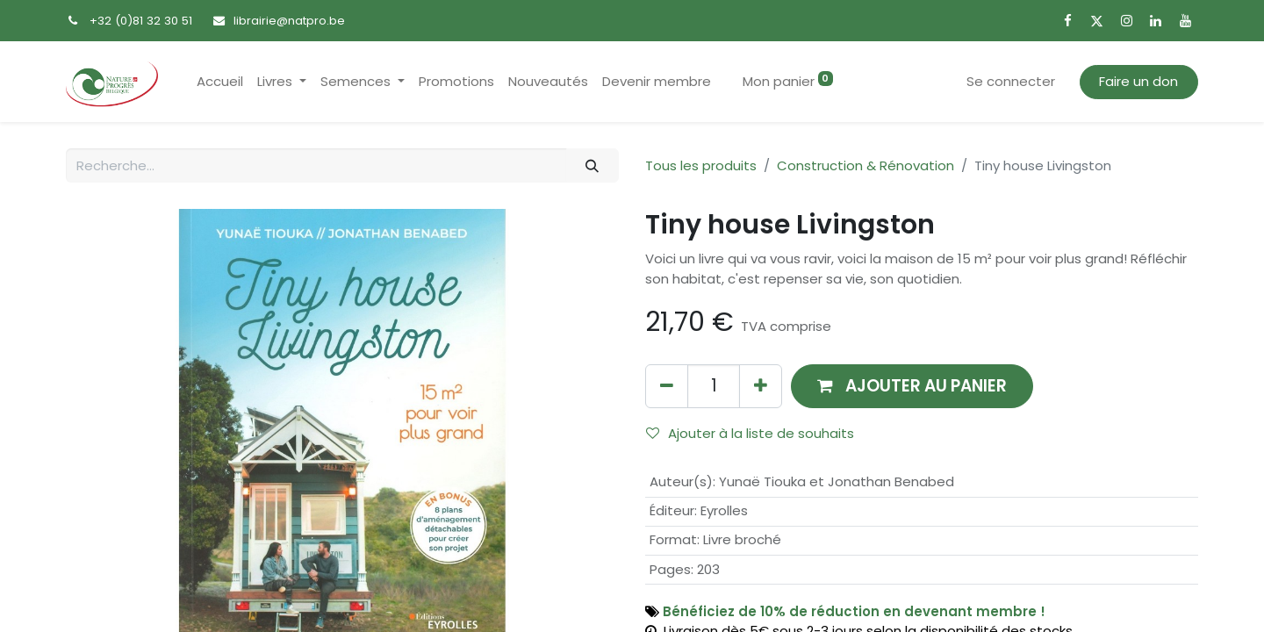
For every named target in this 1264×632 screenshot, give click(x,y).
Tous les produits (701, 165)
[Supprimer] (666, 385)
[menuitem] (220, 82)
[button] (912, 385)
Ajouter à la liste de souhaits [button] (750, 433)
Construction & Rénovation (865, 165)
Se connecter (1010, 81)
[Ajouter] (760, 385)
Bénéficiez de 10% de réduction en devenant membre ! (854, 611)
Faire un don (1138, 81)
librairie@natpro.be (289, 20)
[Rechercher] (592, 165)
